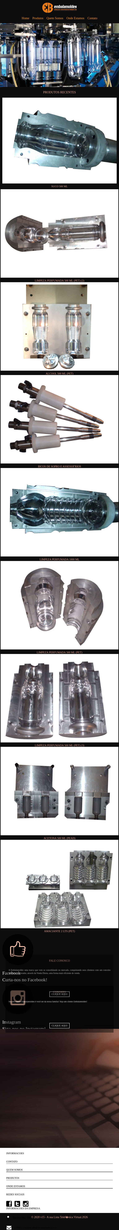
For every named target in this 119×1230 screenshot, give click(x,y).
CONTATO (12, 1161)
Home (25, 18)
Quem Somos (54, 18)
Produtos (37, 18)
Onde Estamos (75, 18)
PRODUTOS (12, 1178)
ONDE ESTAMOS (15, 1186)
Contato (92, 18)
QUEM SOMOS (14, 1169)
